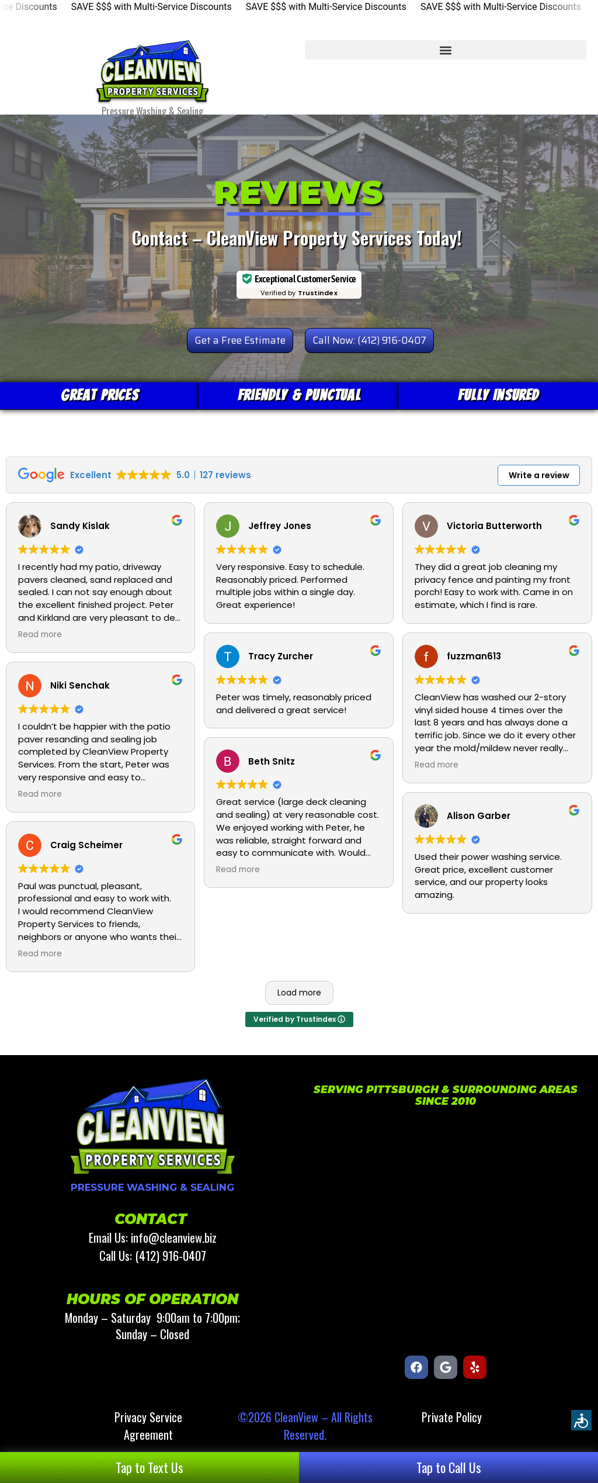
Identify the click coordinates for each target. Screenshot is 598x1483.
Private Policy (452, 1417)
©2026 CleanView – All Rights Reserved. (305, 1425)
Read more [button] (40, 635)
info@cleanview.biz (174, 1237)
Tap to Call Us (448, 1467)
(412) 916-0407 (170, 1255)
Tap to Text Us (149, 1467)
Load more (299, 992)
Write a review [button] (539, 475)
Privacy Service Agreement (148, 1425)
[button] (445, 50)
